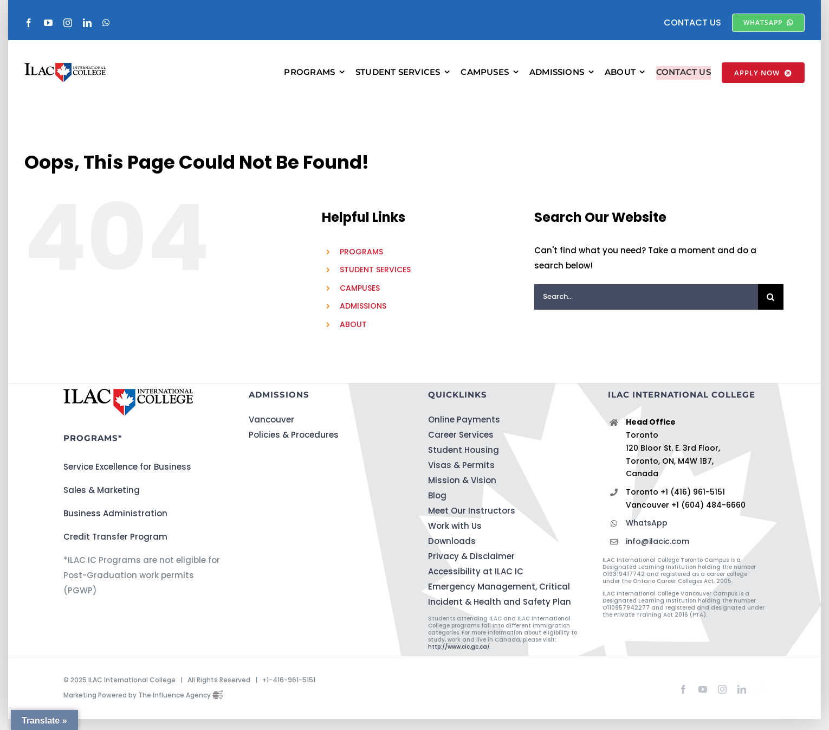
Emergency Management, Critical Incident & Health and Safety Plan (499, 605)
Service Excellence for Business (127, 477)
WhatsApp (647, 533)
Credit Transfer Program (115, 547)
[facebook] (28, 22)
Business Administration (115, 524)
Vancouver (271, 430)
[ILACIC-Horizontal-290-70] (65, 72)
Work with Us (455, 536)
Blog (437, 506)
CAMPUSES (360, 298)
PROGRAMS (361, 262)
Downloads (452, 552)
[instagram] (67, 22)
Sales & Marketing (101, 501)
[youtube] (48, 22)
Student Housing (463, 460)
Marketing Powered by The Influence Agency (143, 705)
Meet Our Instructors (471, 521)
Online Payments (464, 430)
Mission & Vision (462, 491)
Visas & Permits (461, 476)
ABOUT (353, 335)
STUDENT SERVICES (375, 280)
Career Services (461, 445)
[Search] (770, 308)
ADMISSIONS (363, 316)
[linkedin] (87, 22)
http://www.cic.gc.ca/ (459, 658)
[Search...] (646, 308)
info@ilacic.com (657, 552)
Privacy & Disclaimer (471, 567)
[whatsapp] (106, 22)
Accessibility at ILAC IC (475, 582)
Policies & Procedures (294, 445)
